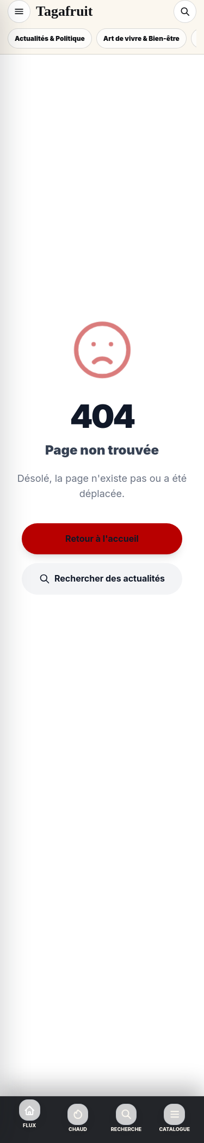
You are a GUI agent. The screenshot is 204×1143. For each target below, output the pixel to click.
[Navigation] (19, 11)
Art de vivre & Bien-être (141, 38)
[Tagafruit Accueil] (102, 11)
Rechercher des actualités (102, 578)
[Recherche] (185, 11)
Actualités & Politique (50, 38)
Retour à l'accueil (102, 538)
